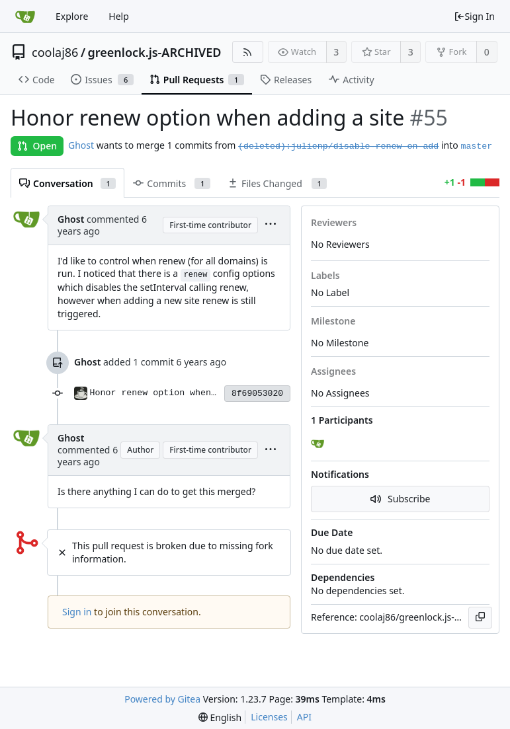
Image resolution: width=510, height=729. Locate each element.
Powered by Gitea (162, 699)
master (476, 146)
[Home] (25, 16)
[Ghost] (319, 444)
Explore (72, 16)
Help (118, 16)
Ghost (81, 145)
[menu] (270, 225)
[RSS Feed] (247, 52)
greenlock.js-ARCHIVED (155, 52)
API (304, 716)
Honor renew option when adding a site (187, 393)
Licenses (269, 716)
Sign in (76, 611)
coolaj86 (55, 52)
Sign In (474, 16)
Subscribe (400, 498)
